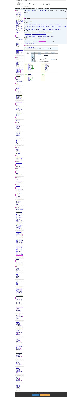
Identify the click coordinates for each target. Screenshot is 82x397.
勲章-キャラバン (18, 197)
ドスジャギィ (18, 361)
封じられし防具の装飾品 (19, 81)
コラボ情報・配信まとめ (19, 189)
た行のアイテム (18, 128)
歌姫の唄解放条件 (18, 226)
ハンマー (17, 16)
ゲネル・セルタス (18, 326)
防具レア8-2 (18, 71)
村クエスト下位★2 (33, 29)
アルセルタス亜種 (18, 304)
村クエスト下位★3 (39, 29)
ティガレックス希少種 (19, 353)
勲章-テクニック (18, 201)
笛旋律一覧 (17, 32)
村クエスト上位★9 (18, 236)
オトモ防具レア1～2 (19, 97)
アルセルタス (18, 303)
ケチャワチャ (18, 324)
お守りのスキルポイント (19, 106)
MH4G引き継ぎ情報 (19, 193)
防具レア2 (17, 62)
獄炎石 (29, 70)
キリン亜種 (17, 318)
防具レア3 (17, 63)
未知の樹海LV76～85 (19, 291)
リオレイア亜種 (18, 385)
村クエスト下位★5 (51, 29)
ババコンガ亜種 (18, 369)
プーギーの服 (18, 186)
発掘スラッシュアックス (19, 50)
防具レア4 (17, 64)
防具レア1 (17, 61)
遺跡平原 (17, 268)
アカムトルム (46, 55)
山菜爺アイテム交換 (19, 163)
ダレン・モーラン (18, 347)
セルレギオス (18, 341)
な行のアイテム (18, 129)
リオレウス (17, 387)
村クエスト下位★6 (57, 29)
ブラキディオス (18, 370)
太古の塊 (46, 69)
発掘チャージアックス (19, 52)
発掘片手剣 (17, 43)
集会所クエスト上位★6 (42, 36)
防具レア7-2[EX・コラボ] (19, 69)
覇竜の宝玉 (29, 80)
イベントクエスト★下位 (34, 41)
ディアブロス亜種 (18, 349)
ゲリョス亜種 (18, 330)
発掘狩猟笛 (17, 46)
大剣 (16, 12)
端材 (16, 142)
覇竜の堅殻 (29, 65)
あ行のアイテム (18, 125)
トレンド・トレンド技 (19, 182)
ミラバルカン (18, 377)
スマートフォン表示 (45, 395)
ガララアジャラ (18, 315)
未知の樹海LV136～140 (19, 296)
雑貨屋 (17, 173)
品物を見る (17, 150)
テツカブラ (17, 355)
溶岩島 (17, 281)
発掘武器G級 (18, 37)
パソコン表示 (36, 395)
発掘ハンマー (18, 45)
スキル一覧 (17, 105)
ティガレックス (18, 350)
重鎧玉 (46, 68)
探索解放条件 (53, 26)
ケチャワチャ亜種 (18, 325)
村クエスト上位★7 (18, 234)
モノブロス (17, 379)
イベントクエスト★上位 (43, 10)
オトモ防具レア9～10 (19, 102)
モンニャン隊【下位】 (19, 158)
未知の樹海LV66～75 (19, 290)
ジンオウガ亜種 (18, 340)
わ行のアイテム (18, 135)
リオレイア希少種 (18, 386)
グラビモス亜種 (18, 323)
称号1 (17, 203)
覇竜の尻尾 (29, 69)
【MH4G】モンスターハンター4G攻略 (29, 10)
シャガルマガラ (18, 338)
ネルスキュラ (18, 363)
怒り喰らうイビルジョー (19, 307)
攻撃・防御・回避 (18, 108)
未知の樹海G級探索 (19, 292)
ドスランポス (18, 362)
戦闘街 (17, 285)
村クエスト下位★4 (45, 29)
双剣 (16, 15)
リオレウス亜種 (18, 388)
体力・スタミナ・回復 (19, 109)
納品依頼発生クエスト (47, 26)
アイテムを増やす (18, 151)
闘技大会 (32, 43)
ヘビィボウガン (18, 28)
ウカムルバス (18, 311)
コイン (17, 143)
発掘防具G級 (18, 79)
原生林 (17, 270)
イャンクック (18, 309)
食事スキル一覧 (18, 120)
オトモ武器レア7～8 (19, 95)
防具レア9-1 (18, 72)
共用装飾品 (17, 84)
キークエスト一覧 (27, 26)
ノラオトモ (17, 179)
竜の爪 (46, 70)
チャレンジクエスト (27, 43)
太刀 (16, 13)
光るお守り (46, 66)
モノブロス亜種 (18, 380)
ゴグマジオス (18, 334)
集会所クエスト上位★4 (28, 36)
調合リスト (17, 170)
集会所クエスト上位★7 (50, 36)
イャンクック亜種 (18, 310)
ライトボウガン (18, 26)
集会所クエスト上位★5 (35, 36)
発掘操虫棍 (17, 51)
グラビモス (17, 322)
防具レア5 (17, 65)
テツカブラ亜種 (18, 356)
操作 (20, 12)
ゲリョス (17, 329)
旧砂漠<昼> (17, 275)
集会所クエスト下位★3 (42, 34)
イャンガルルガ (18, 308)
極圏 (16, 282)
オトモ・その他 (18, 114)
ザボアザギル (18, 335)
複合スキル (17, 115)
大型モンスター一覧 (19, 299)
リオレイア (17, 384)
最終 (18, 12)
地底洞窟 (17, 269)
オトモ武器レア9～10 (19, 96)
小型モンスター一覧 (19, 300)
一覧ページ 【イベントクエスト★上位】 (30, 47)
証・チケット (18, 144)
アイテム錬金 (18, 166)
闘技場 (17, 277)
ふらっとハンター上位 (19, 263)
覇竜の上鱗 (29, 64)
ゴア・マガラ (18, 331)
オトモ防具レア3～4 (19, 98)
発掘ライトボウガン (19, 53)
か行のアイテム (18, 126)
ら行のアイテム (18, 134)
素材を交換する (18, 149)
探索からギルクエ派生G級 (28, 21)
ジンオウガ (17, 339)
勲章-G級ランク (18, 196)
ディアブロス (18, 348)
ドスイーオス (18, 357)
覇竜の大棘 (29, 67)
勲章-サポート (18, 202)
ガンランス (17, 20)
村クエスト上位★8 (18, 235)
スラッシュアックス (19, 21)
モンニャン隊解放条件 (59, 26)
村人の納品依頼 (18, 153)
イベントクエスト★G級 (50, 41)
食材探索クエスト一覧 (40, 26)
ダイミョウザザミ (18, 342)
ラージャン (17, 381)
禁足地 (17, 284)
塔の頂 (17, 283)
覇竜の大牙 (29, 66)
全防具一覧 (17, 59)
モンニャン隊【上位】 (19, 159)
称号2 (17, 204)
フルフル (17, 373)
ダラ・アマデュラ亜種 (19, 346)
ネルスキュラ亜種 (18, 364)
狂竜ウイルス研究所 (19, 174)
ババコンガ (17, 368)
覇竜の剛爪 (29, 68)
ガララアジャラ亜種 (19, 316)
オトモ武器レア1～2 (19, 91)
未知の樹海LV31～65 (19, 289)
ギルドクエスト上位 (19, 212)
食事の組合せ (18, 118)
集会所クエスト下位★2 (35, 34)
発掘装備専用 (18, 88)
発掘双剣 (17, 44)
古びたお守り (47, 65)
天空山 (17, 274)
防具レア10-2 (18, 76)
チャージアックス (18, 24)
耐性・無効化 (18, 110)
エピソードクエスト (27, 41)
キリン (17, 317)
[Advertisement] (45, 15)
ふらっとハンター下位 (19, 262)
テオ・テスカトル (18, 354)
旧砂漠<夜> (17, 276)
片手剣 (17, 14)
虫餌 (16, 136)
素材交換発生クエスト (33, 26)
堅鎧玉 (46, 64)
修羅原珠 (46, 67)
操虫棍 (17, 23)
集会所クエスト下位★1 (28, 34)
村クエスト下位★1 (27, 29)
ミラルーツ (17, 378)
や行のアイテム (18, 133)
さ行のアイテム (18, 127)
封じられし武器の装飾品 (19, 39)
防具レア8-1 (18, 70)
